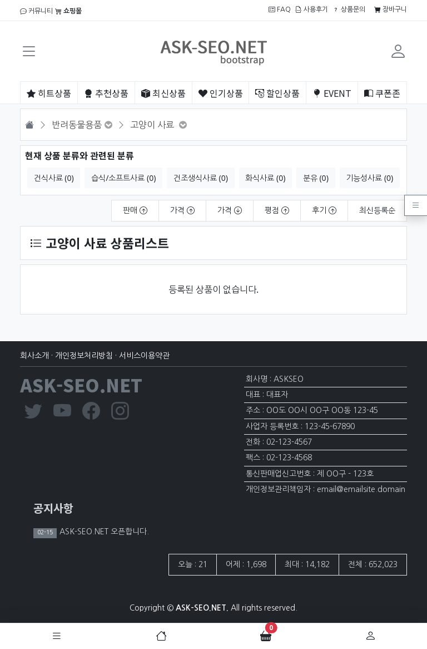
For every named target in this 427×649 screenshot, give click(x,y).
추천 (106, 93)
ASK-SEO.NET (81, 384)
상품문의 (348, 9)
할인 (277, 93)
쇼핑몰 (68, 11)
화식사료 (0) (265, 178)
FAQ (280, 9)
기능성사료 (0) (369, 178)
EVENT (331, 93)
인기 (220, 93)
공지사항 (53, 508)
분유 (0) (316, 178)
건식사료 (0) (54, 178)
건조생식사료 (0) (200, 178)
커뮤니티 (36, 11)
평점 (277, 210)
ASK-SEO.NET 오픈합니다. (103, 531)
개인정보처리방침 (84, 356)
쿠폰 (382, 93)
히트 (49, 93)
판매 (135, 210)
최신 (163, 93)
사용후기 (311, 9)
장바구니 (390, 9)
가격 (182, 210)
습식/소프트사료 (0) (123, 178)
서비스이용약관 (144, 356)
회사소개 (34, 356)
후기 (324, 210)
